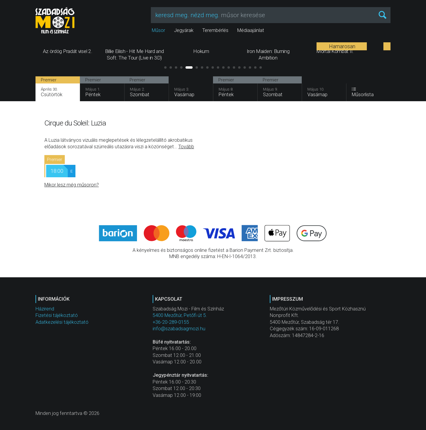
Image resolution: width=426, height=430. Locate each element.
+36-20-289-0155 (171, 322)
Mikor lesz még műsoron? (71, 185)
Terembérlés (215, 30)
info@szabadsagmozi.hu (179, 328)
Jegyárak (183, 30)
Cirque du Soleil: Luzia (75, 123)
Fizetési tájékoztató (57, 315)
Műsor (158, 30)
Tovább (186, 146)
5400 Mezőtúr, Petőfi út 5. (180, 315)
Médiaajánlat (250, 30)
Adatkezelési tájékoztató (62, 322)
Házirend (45, 309)
